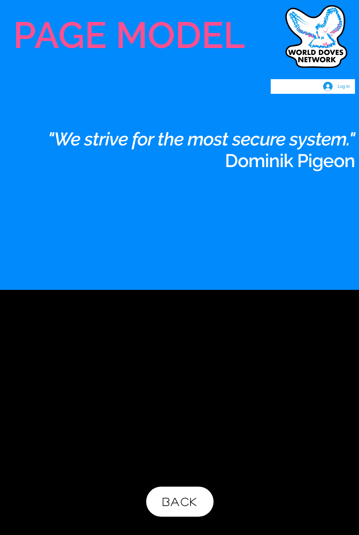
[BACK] (180, 502)
